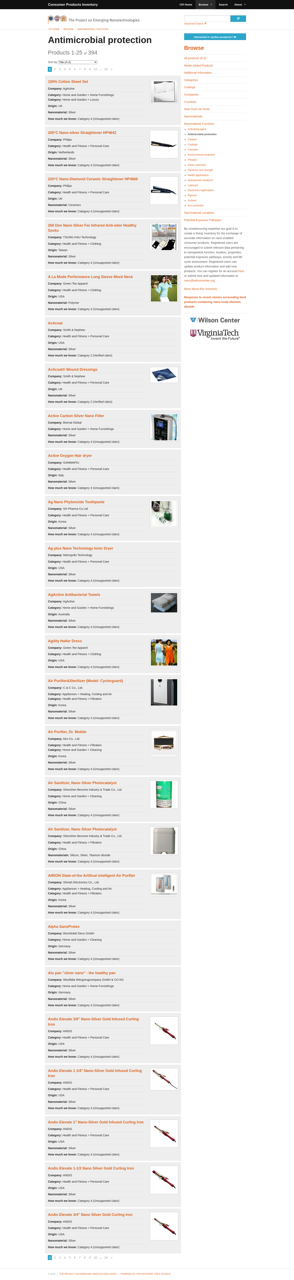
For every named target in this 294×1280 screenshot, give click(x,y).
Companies (191, 94)
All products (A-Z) (195, 58)
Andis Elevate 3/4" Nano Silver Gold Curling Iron (90, 1215)
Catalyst (192, 139)
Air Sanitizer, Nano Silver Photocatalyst (82, 783)
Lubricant (193, 185)
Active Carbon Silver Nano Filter (76, 416)
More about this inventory (200, 289)
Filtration (192, 159)
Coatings (189, 87)
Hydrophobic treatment (200, 180)
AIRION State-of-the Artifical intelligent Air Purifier (91, 876)
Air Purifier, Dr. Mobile (67, 732)
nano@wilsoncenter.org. (200, 280)
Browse (203, 4)
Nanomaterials (193, 116)
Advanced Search (195, 23)
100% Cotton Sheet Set (68, 82)
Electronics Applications (201, 190)
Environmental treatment (201, 154)
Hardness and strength (200, 170)
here (241, 271)
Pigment (192, 195)
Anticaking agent (197, 129)
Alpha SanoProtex (64, 927)
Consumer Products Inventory (73, 5)
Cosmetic (193, 149)
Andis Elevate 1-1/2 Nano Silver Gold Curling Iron (91, 1168)
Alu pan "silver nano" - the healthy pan (82, 973)
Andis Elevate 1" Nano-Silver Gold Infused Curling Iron (96, 1122)
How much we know (197, 109)
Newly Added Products (198, 65)
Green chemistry (197, 165)
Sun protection (196, 205)
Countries (190, 102)
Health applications (198, 175)
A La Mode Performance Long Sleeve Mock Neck (90, 277)
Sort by (72, 62)
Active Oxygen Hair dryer (70, 456)
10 (95, 69)
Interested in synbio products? (215, 37)
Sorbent (192, 200)
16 (106, 69)
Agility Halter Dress (65, 641)
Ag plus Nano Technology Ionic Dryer (80, 548)
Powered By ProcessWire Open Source (145, 1274)
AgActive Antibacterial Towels (74, 595)
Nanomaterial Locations (199, 212)
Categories (191, 80)
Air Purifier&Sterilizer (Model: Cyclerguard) (85, 681)
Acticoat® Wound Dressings (72, 369)
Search (223, 4)
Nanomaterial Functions (93, 29)
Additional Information (198, 72)
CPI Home (186, 4)
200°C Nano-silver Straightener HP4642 (82, 133)
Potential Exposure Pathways (202, 220)
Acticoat (55, 323)
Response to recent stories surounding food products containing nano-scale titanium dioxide (215, 302)
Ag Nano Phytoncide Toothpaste (76, 502)
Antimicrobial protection (202, 134)
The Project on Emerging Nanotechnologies (88, 1274)
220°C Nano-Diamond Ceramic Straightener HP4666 (93, 179)
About (238, 4)
